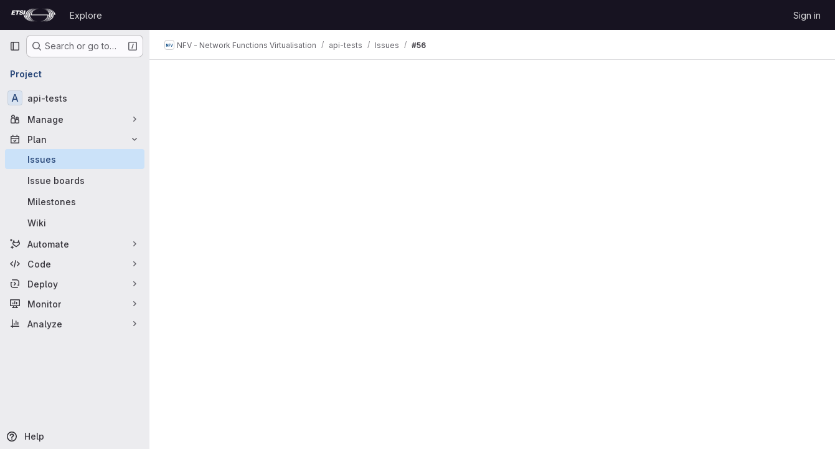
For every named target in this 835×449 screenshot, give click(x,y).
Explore (86, 15)
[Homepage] (33, 15)
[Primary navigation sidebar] (15, 46)
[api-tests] (74, 98)
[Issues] (74, 159)
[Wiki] (74, 223)
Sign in (807, 15)
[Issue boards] (74, 180)
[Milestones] (74, 201)
